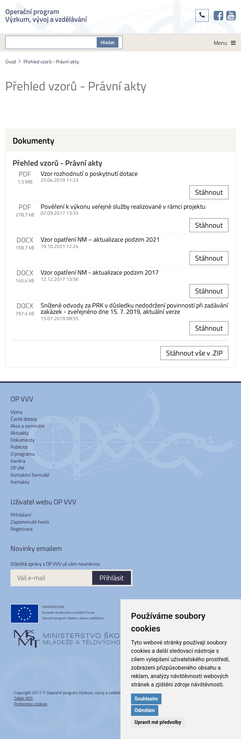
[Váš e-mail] (51, 578)
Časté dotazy (24, 418)
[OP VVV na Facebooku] (218, 15)
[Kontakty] (202, 15)
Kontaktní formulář (30, 474)
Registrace (22, 528)
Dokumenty (23, 439)
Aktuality (20, 432)
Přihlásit (111, 577)
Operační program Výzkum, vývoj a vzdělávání (46, 14)
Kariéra (18, 460)
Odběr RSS (23, 698)
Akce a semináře (27, 425)
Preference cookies (30, 703)
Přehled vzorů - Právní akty (51, 61)
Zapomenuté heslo (30, 521)
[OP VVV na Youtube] (231, 15)
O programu (23, 453)
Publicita (19, 446)
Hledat (108, 42)
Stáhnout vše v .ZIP (194, 352)
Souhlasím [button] (146, 699)
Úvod (10, 61)
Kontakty (20, 481)
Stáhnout (209, 192)
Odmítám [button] (145, 710)
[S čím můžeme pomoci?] (51, 42)
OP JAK (18, 467)
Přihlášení (21, 514)
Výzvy (17, 411)
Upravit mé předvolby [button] (158, 722)
